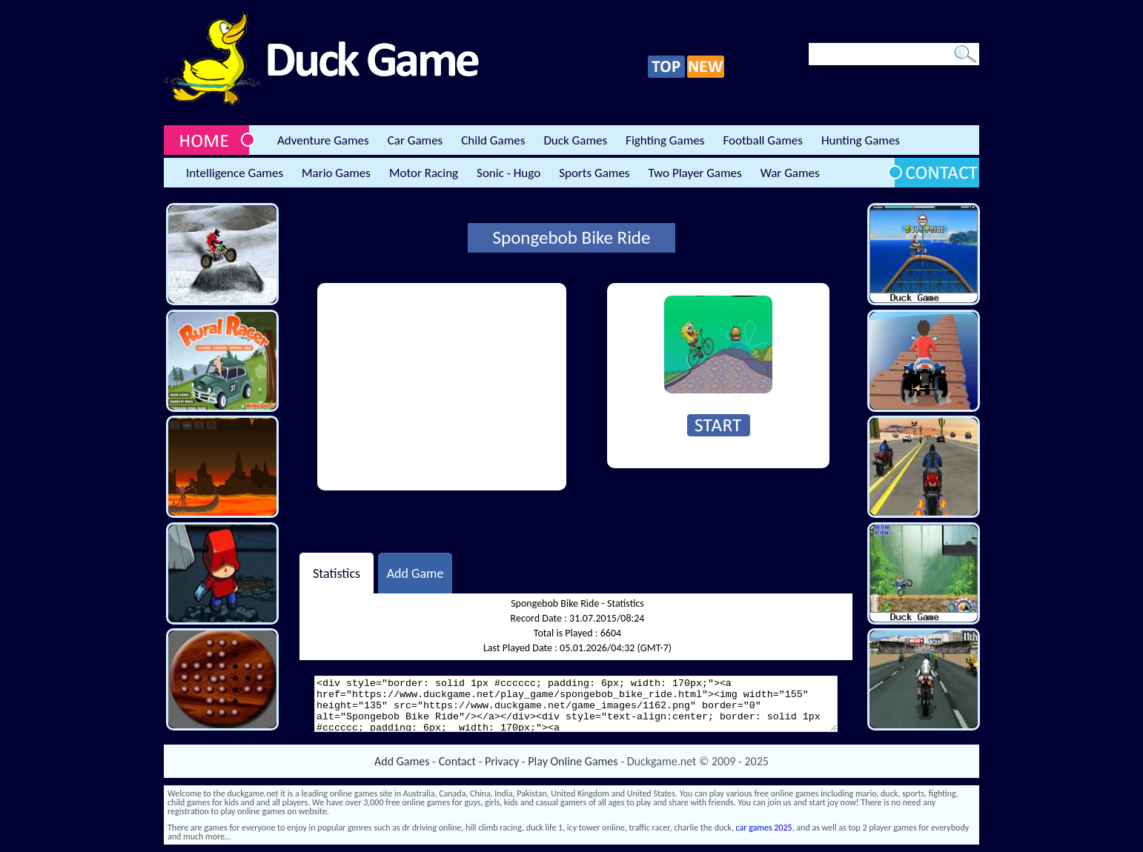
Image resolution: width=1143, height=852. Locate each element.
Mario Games (336, 173)
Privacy (502, 761)
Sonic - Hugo (508, 173)
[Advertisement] (441, 386)
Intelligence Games (234, 173)
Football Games (762, 140)
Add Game (415, 572)
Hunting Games (860, 140)
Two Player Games (695, 173)
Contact (457, 761)
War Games (790, 173)
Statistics (336, 572)
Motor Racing (423, 173)
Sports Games (594, 173)
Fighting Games (665, 140)
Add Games (401, 761)
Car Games (415, 140)
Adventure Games (323, 140)
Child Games (493, 140)
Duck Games (575, 140)
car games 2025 (764, 827)
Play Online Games (572, 761)
